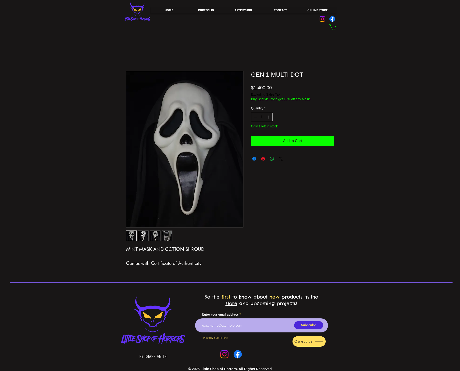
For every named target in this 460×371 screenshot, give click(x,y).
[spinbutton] (262, 117)
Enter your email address (220, 314)
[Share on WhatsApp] (272, 159)
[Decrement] (255, 117)
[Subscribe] (308, 325)
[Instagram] (322, 19)
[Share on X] (281, 159)
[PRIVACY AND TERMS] (215, 338)
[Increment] (269, 117)
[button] (332, 26)
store (231, 303)
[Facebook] (332, 19)
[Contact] (309, 341)
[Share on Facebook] (254, 159)
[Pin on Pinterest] (263, 159)
